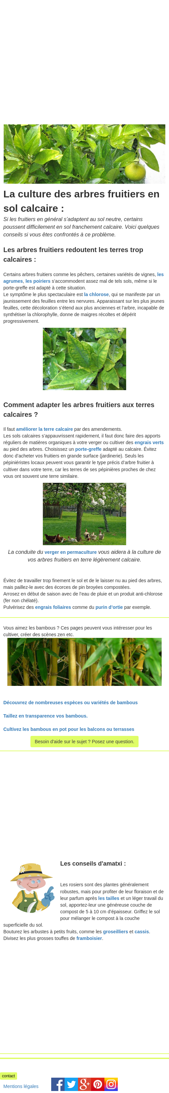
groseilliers (115, 931)
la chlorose (96, 294)
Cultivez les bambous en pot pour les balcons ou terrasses (68, 729)
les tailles (108, 898)
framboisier (89, 938)
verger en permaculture (71, 552)
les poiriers (38, 281)
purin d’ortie (109, 607)
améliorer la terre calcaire (44, 429)
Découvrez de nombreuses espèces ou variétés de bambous (70, 702)
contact (8, 1076)
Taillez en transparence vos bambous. (45, 716)
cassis (142, 931)
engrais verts (149, 442)
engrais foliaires (53, 607)
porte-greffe (88, 449)
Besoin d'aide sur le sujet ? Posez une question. (85, 741)
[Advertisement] (56, 46)
